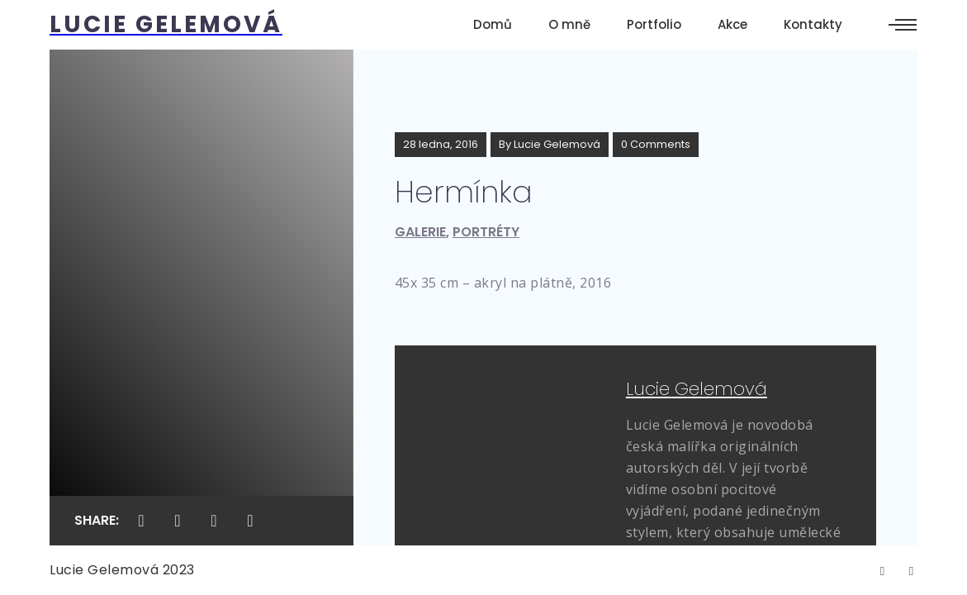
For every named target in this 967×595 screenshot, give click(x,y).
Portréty (486, 231)
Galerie (420, 231)
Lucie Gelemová (557, 144)
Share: (96, 520)
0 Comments (655, 144)
